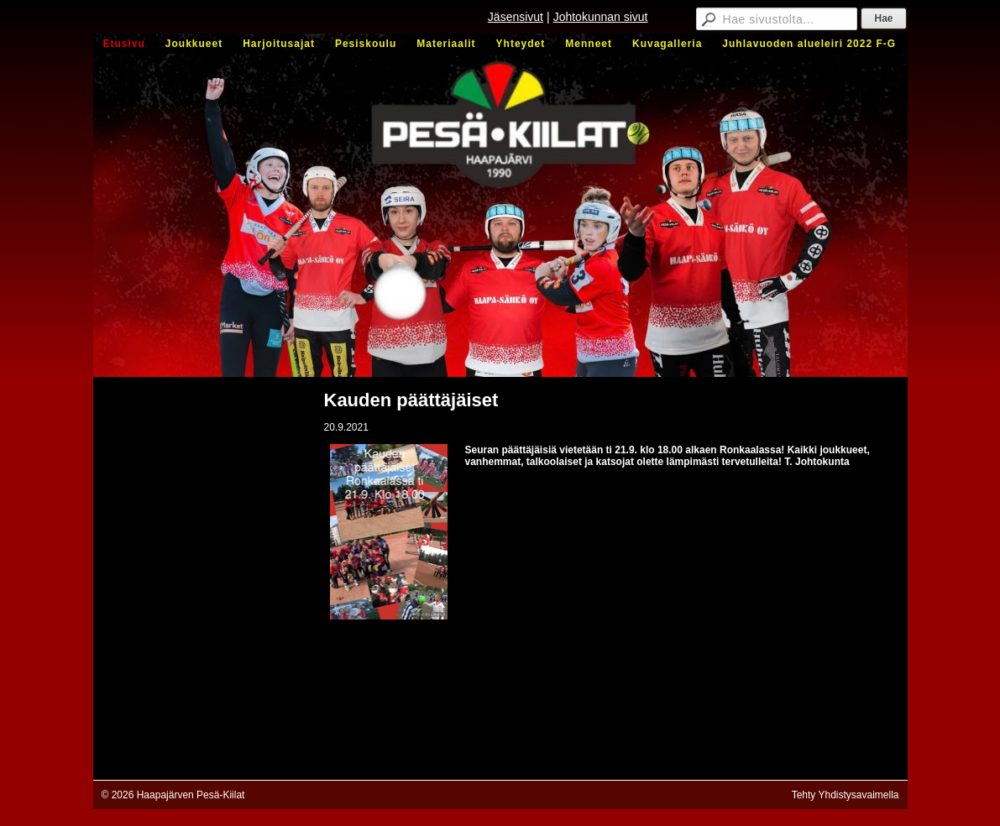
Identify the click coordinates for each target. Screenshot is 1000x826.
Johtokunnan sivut (600, 17)
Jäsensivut (515, 17)
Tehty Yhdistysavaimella (845, 795)
